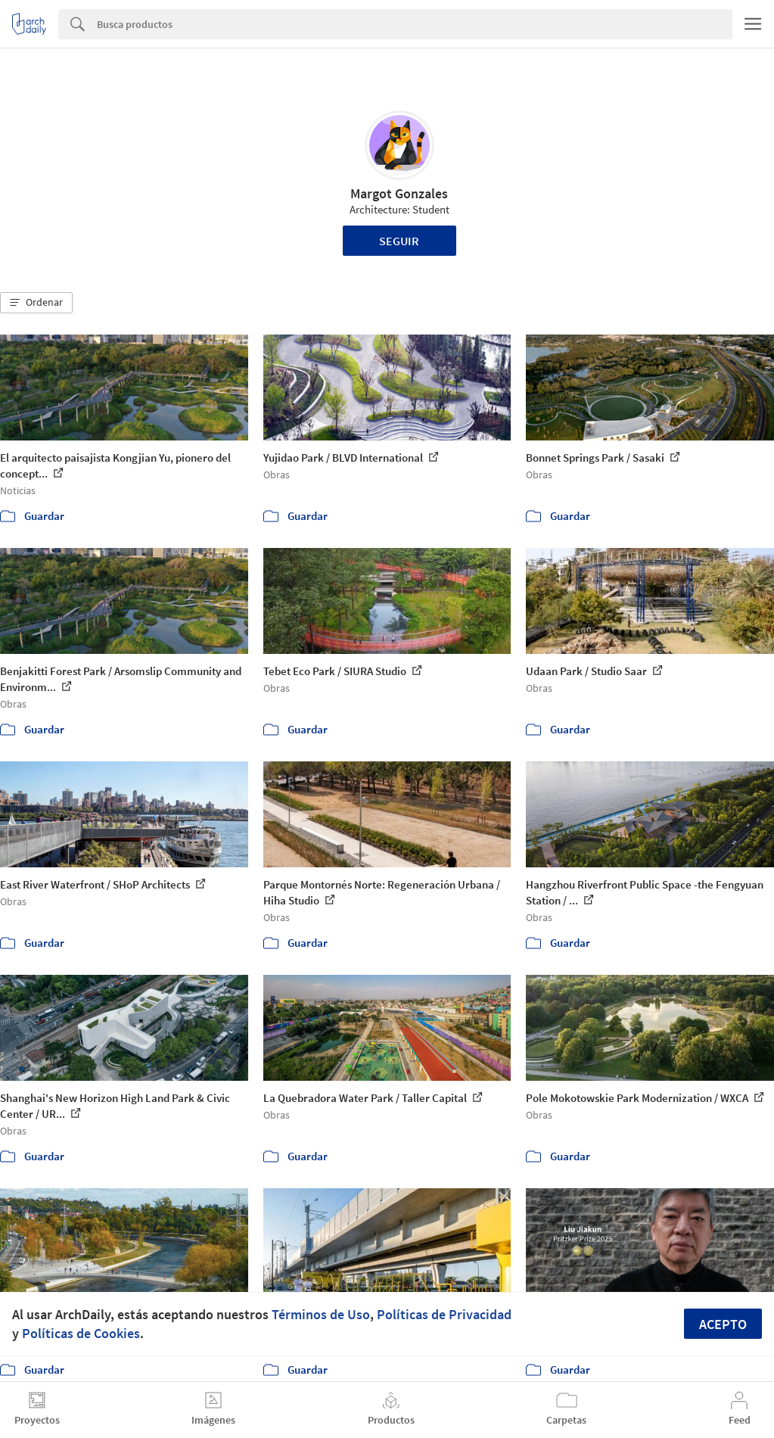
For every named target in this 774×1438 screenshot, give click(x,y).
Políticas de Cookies (81, 1333)
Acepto (723, 1324)
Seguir (399, 240)
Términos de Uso (321, 1314)
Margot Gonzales (399, 193)
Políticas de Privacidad (444, 1314)
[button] (36, 302)
